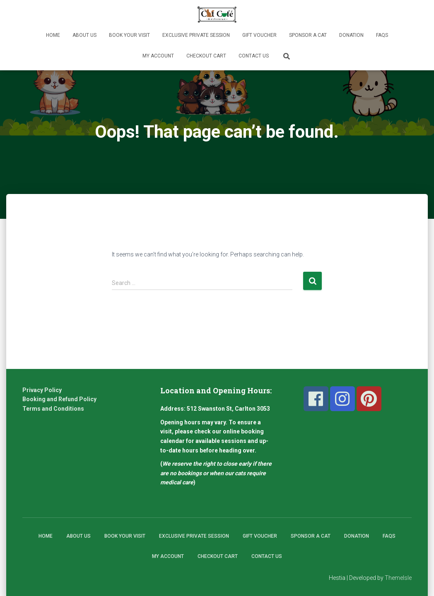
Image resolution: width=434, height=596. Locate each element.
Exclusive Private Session (196, 35)
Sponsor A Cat (308, 35)
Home (53, 35)
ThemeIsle (398, 577)
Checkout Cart (206, 56)
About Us (84, 35)
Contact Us (254, 56)
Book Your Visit (129, 35)
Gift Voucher (259, 35)
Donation (351, 35)
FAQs (382, 35)
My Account (158, 56)
